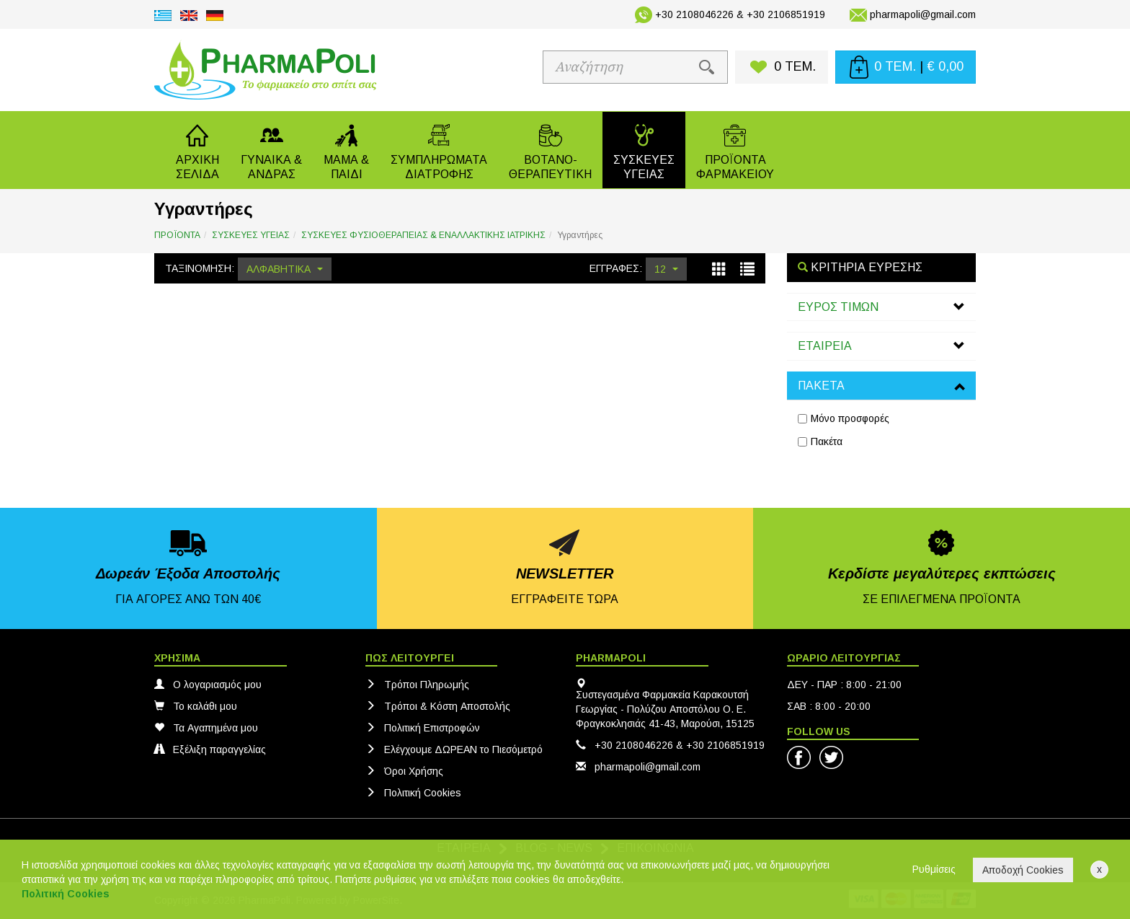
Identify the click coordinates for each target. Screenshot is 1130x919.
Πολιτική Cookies (413, 793)
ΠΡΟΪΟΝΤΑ (177, 235)
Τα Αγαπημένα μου (206, 728)
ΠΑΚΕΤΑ (821, 385)
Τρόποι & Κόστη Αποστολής (437, 706)
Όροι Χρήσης (404, 771)
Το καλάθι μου (195, 706)
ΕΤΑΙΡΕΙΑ (825, 346)
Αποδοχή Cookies (1023, 870)
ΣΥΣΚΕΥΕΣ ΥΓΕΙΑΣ (251, 235)
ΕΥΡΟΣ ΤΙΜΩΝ (838, 307)
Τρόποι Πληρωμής (417, 684)
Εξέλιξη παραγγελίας (210, 749)
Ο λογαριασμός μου (208, 684)
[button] (271, 150)
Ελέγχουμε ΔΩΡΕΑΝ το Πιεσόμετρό (454, 749)
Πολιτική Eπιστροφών (422, 728)
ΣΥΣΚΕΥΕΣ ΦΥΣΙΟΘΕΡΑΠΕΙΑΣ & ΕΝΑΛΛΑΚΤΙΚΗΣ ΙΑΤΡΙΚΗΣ (423, 235)
